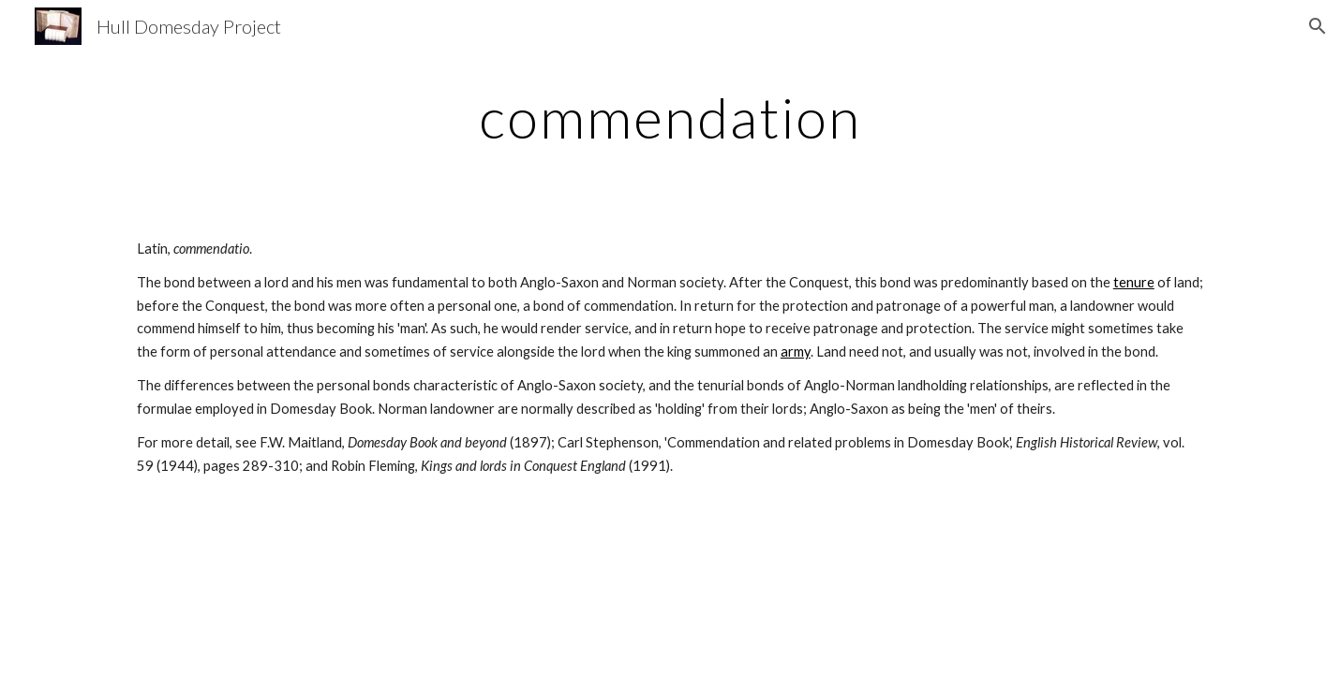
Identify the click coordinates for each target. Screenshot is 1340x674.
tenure (1133, 282)
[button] (1317, 26)
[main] (670, 117)
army (796, 351)
